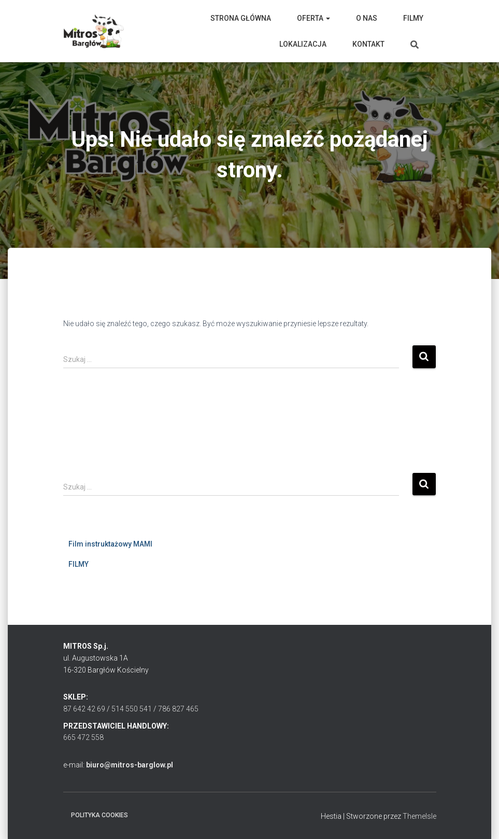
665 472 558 (83, 737)
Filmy (413, 18)
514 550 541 (131, 709)
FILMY (78, 564)
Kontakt (368, 44)
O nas (366, 18)
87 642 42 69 (84, 709)
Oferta (313, 18)
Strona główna (240, 18)
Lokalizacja (302, 44)
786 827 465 (178, 709)
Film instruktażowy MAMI (110, 544)
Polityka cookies (99, 815)
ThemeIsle (419, 816)
